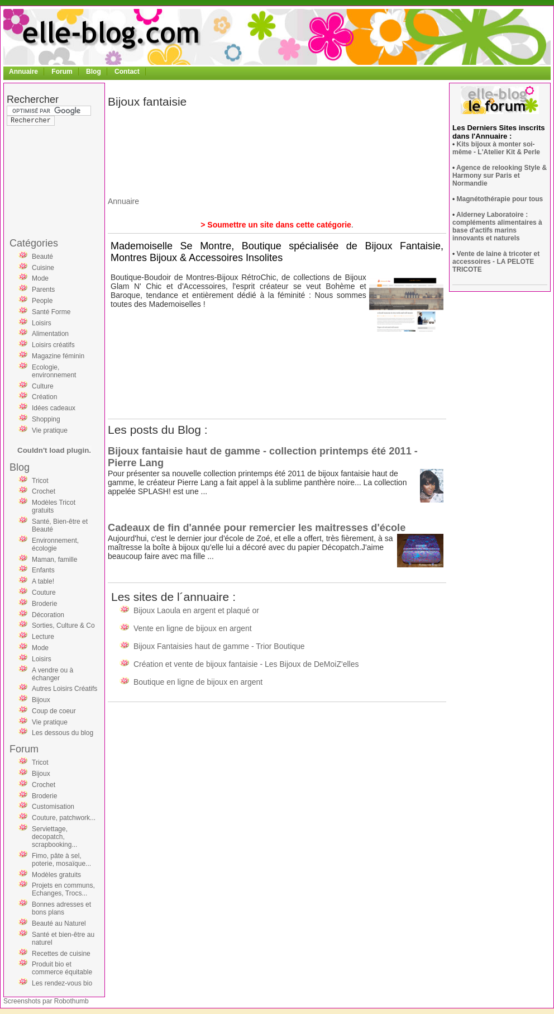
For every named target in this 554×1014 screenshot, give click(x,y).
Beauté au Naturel (59, 923)
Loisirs (41, 323)
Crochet (43, 491)
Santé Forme (51, 312)
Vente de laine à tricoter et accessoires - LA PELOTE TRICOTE (495, 261)
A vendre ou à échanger (52, 674)
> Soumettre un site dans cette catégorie (275, 224)
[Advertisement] (51, 159)
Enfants (43, 570)
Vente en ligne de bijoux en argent (192, 628)
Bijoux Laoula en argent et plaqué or (196, 610)
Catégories (33, 243)
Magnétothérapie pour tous (500, 199)
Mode (40, 278)
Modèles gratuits (56, 875)
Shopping (46, 419)
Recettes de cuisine (61, 954)
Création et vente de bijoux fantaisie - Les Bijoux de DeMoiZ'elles (246, 664)
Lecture (43, 637)
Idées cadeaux (53, 408)
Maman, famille (54, 559)
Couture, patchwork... (63, 818)
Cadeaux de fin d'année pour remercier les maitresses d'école (256, 527)
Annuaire (23, 71)
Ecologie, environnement (54, 371)
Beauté (42, 256)
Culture (43, 386)
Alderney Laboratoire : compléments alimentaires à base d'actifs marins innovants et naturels (497, 226)
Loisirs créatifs (53, 345)
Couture (44, 592)
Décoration (48, 615)
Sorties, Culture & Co (63, 625)
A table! (43, 581)
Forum (61, 71)
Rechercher (33, 99)
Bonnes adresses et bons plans (61, 908)
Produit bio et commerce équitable (62, 968)
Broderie (44, 604)
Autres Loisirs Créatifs (64, 689)
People (42, 301)
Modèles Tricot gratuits (53, 506)
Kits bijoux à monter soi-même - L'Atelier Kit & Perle (496, 148)
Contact (127, 71)
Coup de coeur (54, 711)
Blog (93, 71)
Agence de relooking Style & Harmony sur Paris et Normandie (499, 175)
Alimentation (50, 334)
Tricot (40, 481)
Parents (43, 289)
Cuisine (43, 268)
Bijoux (41, 700)
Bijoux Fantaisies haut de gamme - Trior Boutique (219, 646)
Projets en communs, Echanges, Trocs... (63, 889)
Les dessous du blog (62, 733)
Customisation (53, 807)
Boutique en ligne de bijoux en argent (197, 681)
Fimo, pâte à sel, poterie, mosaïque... (61, 860)
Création (44, 397)
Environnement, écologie (55, 544)
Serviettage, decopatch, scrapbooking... (54, 837)
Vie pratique (50, 430)
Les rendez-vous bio (62, 983)
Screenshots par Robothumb (46, 1001)
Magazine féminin (58, 356)
